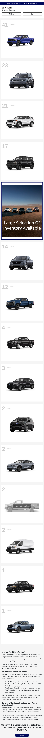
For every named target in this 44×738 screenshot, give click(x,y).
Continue (22, 735)
